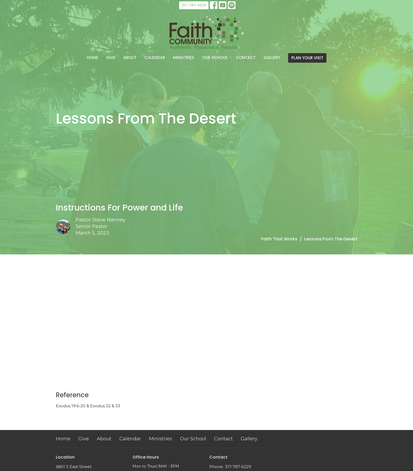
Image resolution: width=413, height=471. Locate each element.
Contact (246, 57)
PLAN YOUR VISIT (307, 58)
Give (110, 57)
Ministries (183, 57)
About (130, 57)
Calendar (154, 57)
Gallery (272, 57)
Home (92, 57)
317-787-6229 (194, 5)
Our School (215, 57)
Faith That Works (279, 239)
